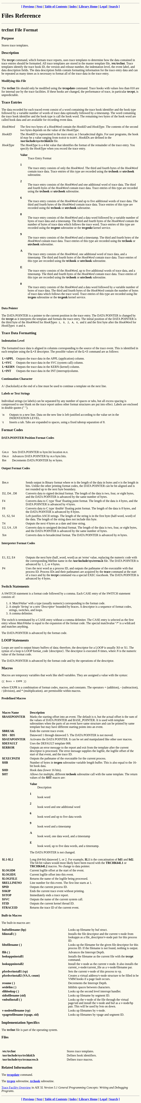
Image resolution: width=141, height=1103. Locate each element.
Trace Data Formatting (19, 333)
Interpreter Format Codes (18, 543)
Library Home (88, 6)
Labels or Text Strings (16, 393)
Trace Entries (12, 102)
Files (5, 1038)
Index (73, 6)
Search (113, 6)
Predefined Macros (14, 698)
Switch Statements (15, 586)
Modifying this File (14, 80)
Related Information (17, 1068)
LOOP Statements (15, 640)
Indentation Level (13, 340)
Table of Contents (56, 6)
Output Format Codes (16, 468)
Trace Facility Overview (16, 1088)
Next (39, 6)
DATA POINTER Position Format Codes (28, 437)
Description (10, 53)
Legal (103, 6)
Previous (28, 6)
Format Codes (12, 430)
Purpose (8, 38)
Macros (7, 668)
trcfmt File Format (20, 29)
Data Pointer (10, 308)
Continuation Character (17, 378)
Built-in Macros (12, 916)
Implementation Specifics (21, 1023)
